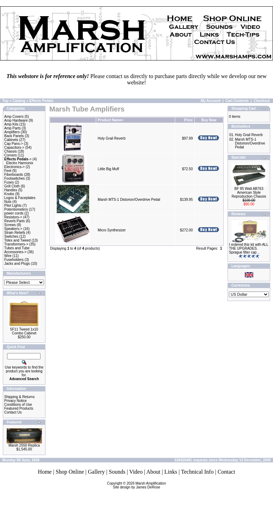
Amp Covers (14, 117)
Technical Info (197, 472)
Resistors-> (13, 217)
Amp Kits (11, 124)
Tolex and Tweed (17, 240)
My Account (211, 101)
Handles (10, 190)
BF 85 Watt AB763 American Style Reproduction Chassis (249, 192)
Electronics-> (14, 167)
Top (5, 101)
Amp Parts (12, 128)
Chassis (10, 151)
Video (136, 472)
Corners (10, 155)
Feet (7, 171)
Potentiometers (16, 209)
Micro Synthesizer (111, 230)
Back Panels (14, 136)
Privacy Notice (15, 401)
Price (188, 120)
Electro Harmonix (19, 163)
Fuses (9, 182)
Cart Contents (237, 101)
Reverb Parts (14, 221)
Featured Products (18, 408)
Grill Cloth (12, 186)
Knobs (9, 194)
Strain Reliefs (14, 233)
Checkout (262, 101)
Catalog (18, 101)
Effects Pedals (41, 101)
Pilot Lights (12, 205)
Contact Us (12, 412)
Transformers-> (16, 244)
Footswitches (14, 178)
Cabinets (11, 140)
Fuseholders (14, 260)
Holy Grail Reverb (111, 138)
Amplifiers (12, 132)
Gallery (96, 472)
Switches (11, 236)
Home (45, 472)
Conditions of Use (18, 405)
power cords (13, 213)
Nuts (8, 202)
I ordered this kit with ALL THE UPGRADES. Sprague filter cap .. (248, 248)
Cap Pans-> (13, 144)
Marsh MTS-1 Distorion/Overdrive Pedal (129, 199)
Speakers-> (13, 229)
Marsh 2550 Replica (24, 445)
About (153, 472)
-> (18, 159)
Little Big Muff (108, 169)
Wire (8, 256)
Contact (226, 472)
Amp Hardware (16, 120)
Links (170, 472)
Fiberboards (13, 175)
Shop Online (70, 472)
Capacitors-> (14, 147)
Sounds (117, 472)
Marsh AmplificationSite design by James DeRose (139, 485)
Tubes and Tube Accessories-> (17, 250)
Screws (10, 225)
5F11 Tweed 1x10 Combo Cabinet (24, 331)
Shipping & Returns (19, 397)
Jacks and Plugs (17, 263)
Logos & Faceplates (19, 198)
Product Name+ (111, 120)
